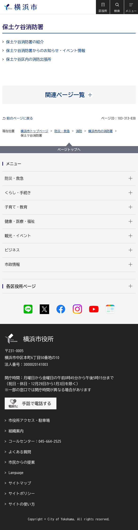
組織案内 (16, 431)
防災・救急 (62, 131)
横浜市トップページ (34, 131)
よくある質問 (19, 452)
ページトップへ (69, 149)
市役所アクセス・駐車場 (29, 420)
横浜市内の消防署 (100, 131)
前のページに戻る (20, 118)
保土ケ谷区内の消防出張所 (28, 59)
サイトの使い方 (21, 504)
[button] (103, 7)
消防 (79, 131)
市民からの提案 (21, 462)
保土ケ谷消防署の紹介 (25, 42)
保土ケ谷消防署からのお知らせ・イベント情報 (45, 50)
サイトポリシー (21, 493)
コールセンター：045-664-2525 (34, 441)
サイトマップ (19, 483)
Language (16, 472)
